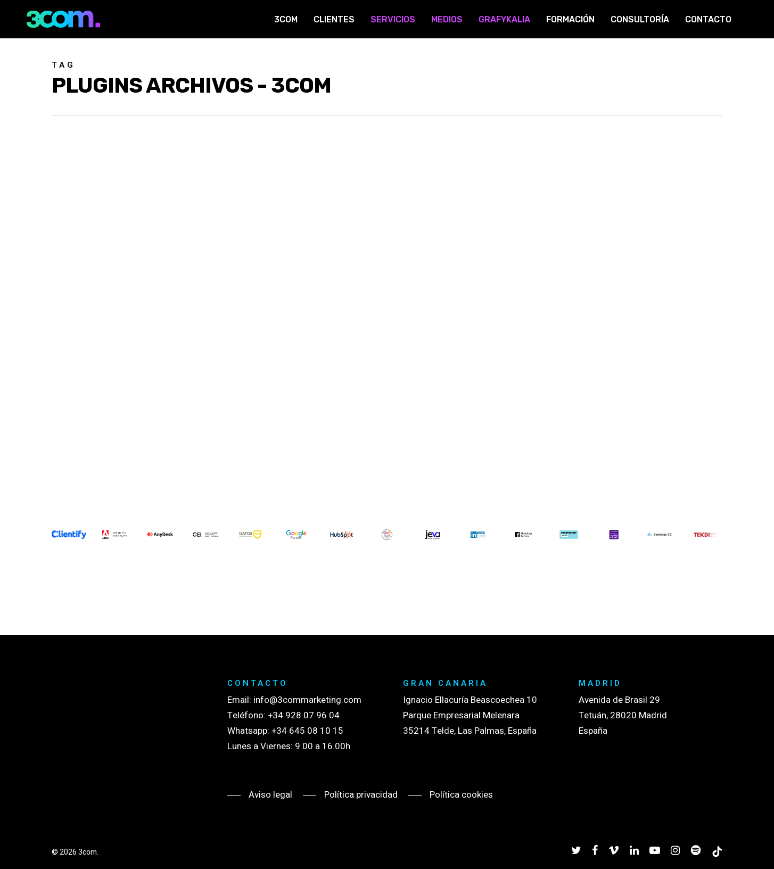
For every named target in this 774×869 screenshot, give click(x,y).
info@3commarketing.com (307, 700)
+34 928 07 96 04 (304, 715)
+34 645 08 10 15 (307, 730)
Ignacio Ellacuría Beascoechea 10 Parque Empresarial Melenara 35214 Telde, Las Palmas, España (470, 715)
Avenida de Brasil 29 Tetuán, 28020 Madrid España (623, 715)
